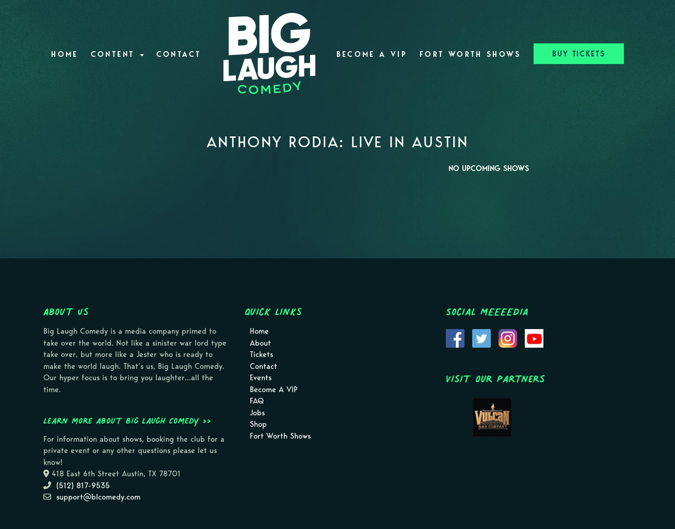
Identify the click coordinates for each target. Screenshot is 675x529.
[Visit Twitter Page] (481, 338)
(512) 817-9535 (83, 485)
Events (260, 377)
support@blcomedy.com (98, 497)
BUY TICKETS (578, 53)
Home (64, 54)
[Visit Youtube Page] (534, 338)
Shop (258, 424)
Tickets (261, 354)
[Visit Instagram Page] (508, 338)
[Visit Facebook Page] (455, 338)
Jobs (257, 412)
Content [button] (117, 54)
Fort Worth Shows (470, 54)
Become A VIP (371, 54)
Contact (178, 54)
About (260, 343)
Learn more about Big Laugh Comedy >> (127, 420)
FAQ (257, 401)
